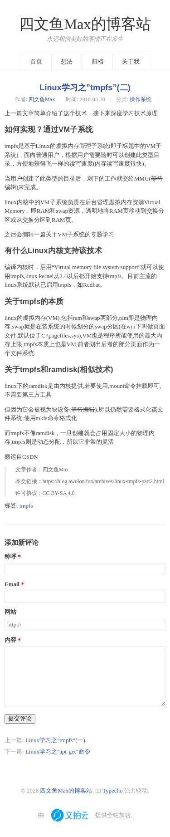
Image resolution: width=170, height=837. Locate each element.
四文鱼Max (42, 99)
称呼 (10, 556)
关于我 (131, 61)
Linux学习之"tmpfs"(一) (55, 740)
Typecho (112, 790)
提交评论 (20, 718)
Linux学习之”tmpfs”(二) (84, 87)
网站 (10, 612)
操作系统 (140, 99)
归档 (97, 61)
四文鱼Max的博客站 (85, 24)
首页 (36, 61)
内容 (10, 640)
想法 (67, 61)
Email (12, 584)
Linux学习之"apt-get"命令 (57, 751)
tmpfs (26, 505)
